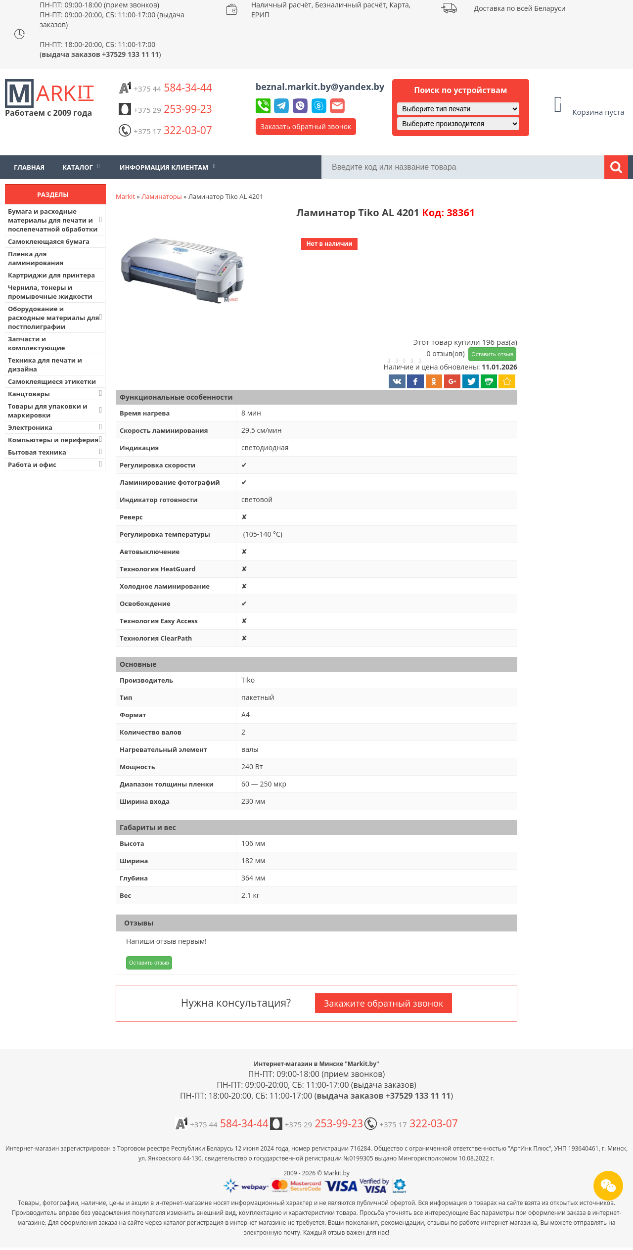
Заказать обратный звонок (306, 126)
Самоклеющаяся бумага (49, 241)
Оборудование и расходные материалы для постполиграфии (56, 317)
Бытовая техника (56, 452)
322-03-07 (165, 130)
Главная (29, 167)
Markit (125, 196)
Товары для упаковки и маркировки (56, 410)
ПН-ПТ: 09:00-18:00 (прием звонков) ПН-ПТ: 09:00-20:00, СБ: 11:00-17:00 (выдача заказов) (112, 14)
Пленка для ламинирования (36, 258)
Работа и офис (56, 464)
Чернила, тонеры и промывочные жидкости (50, 292)
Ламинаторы (161, 196)
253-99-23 (165, 109)
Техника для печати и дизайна (45, 364)
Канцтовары (56, 393)
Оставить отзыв (492, 354)
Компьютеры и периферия (56, 439)
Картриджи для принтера (51, 275)
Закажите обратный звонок (383, 1003)
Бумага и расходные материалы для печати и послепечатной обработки (56, 220)
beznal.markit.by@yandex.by (320, 87)
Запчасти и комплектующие (36, 343)
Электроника (56, 427)
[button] (181, 271)
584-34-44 (165, 87)
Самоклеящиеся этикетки (52, 381)
